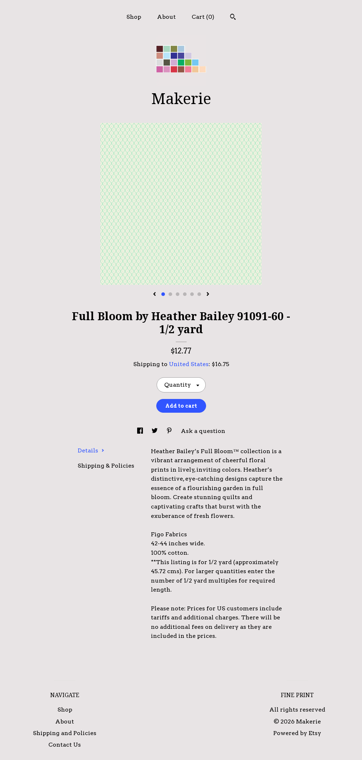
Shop (133, 16)
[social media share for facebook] (140, 431)
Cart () (203, 16)
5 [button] (192, 294)
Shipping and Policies (64, 733)
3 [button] (177, 294)
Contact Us (64, 744)
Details (91, 450)
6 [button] (199, 294)
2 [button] (170, 294)
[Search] (233, 18)
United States (189, 364)
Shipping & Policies (106, 465)
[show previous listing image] (154, 294)
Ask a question (203, 431)
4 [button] (185, 294)
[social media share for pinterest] (170, 431)
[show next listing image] (208, 294)
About (166, 16)
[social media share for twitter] (155, 431)
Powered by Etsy (297, 733)
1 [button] (163, 294)
